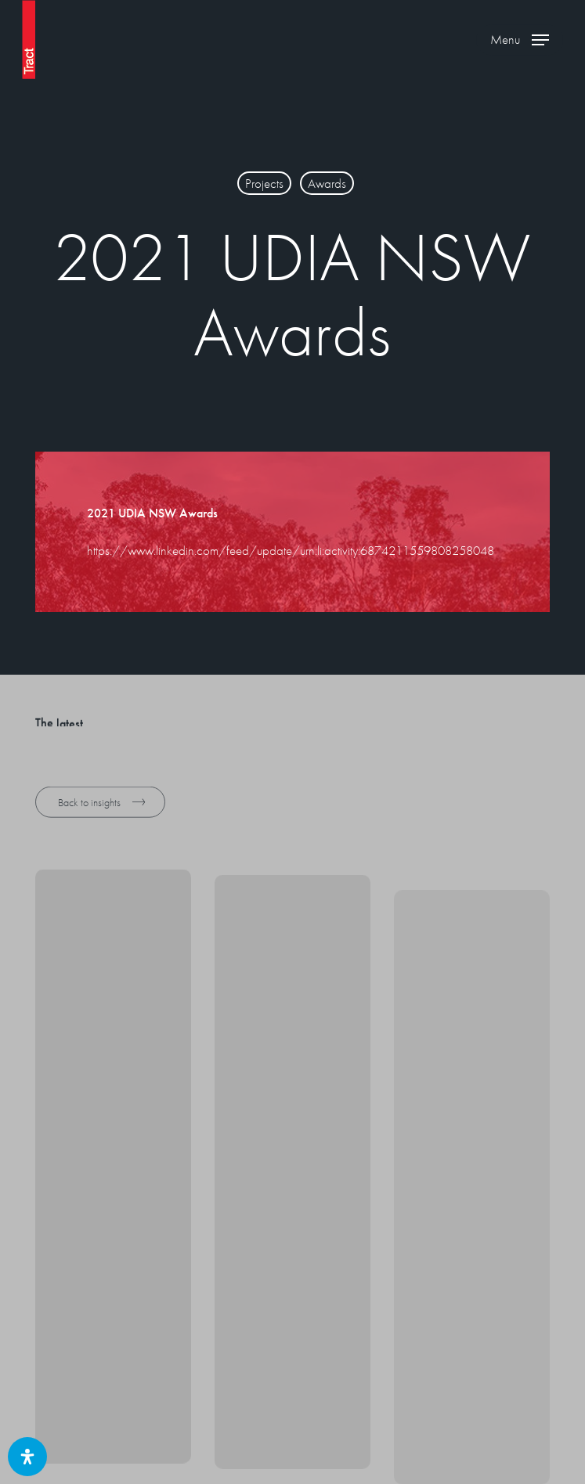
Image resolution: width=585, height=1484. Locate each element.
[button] (519, 40)
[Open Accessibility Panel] (27, 1456)
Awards (327, 183)
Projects (264, 183)
